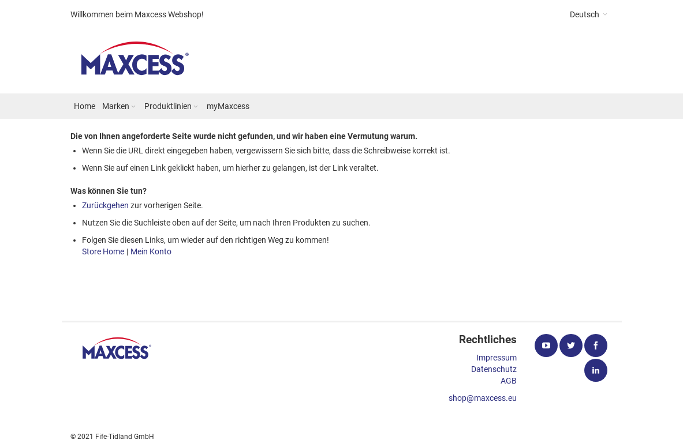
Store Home (103, 251)
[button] (588, 14)
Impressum (496, 357)
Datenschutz (494, 369)
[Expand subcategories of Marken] (133, 107)
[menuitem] (84, 106)
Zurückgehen (105, 205)
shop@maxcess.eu (483, 398)
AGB (509, 380)
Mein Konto (150, 251)
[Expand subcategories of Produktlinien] (196, 107)
